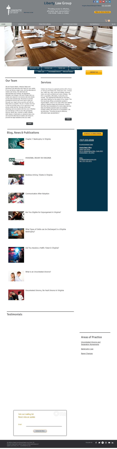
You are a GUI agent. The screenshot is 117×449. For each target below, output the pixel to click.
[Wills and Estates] (68, 72)
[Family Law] (61, 68)
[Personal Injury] (75, 68)
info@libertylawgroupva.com (87, 159)
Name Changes (87, 354)
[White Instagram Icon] (106, 443)
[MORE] (68, 119)
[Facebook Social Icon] (94, 2)
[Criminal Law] (48, 68)
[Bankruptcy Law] (34, 68)
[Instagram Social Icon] (106, 2)
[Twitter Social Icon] (97, 2)
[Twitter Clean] (99, 443)
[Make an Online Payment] (102, 12)
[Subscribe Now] (40, 431)
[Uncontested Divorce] (54, 72)
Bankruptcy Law (87, 349)
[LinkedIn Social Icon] (110, 2)
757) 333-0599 (87, 140)
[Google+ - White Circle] (103, 443)
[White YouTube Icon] (109, 443)
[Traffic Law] (41, 72)
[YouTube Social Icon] (103, 2)
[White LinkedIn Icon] (112, 443)
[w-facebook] (96, 443)
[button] (107, 21)
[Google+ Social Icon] (100, 2)
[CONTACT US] (94, 72)
